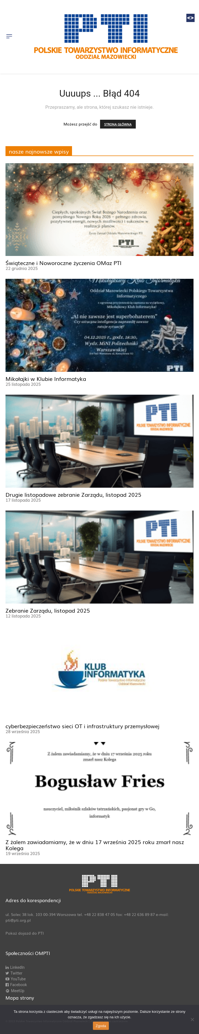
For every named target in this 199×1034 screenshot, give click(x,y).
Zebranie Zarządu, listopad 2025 (47, 610)
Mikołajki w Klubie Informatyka (45, 378)
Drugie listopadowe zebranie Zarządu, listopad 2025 (73, 494)
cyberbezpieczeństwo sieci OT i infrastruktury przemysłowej (82, 726)
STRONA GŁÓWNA (118, 124)
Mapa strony (19, 997)
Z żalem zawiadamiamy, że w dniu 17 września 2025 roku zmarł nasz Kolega (94, 844)
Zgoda (101, 1026)
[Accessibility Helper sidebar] (190, 18)
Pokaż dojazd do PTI (24, 933)
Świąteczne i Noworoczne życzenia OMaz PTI (63, 262)
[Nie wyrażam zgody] (192, 1019)
